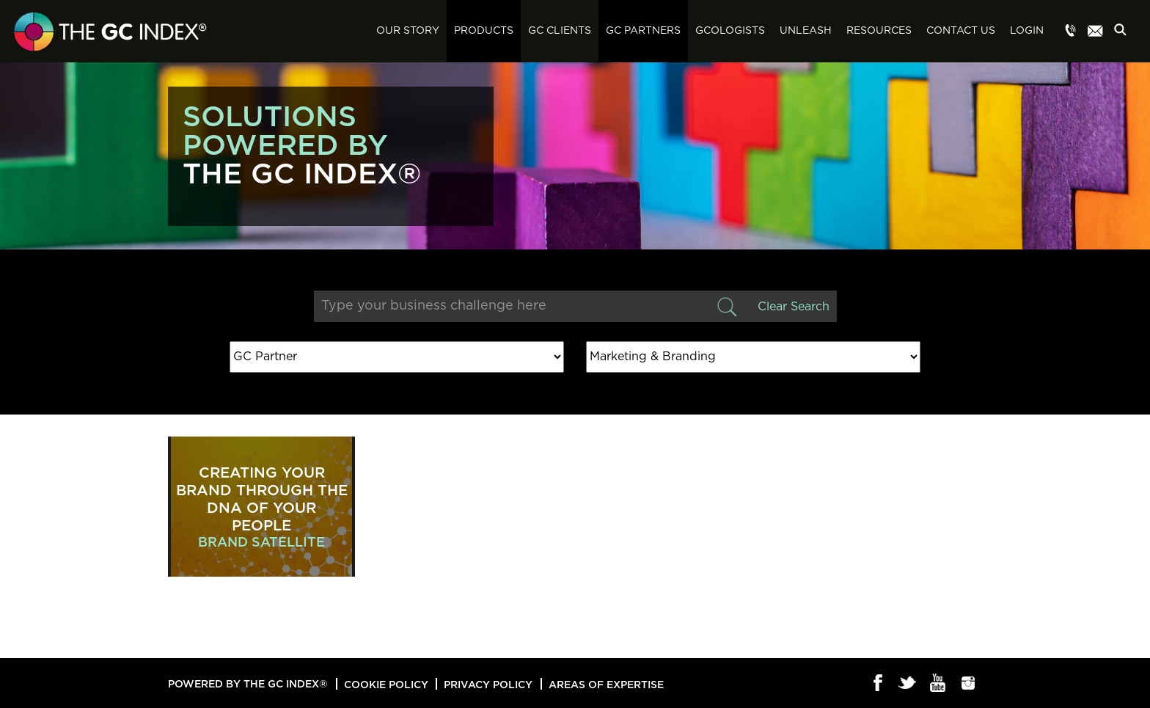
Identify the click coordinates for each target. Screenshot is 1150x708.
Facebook (878, 684)
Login (1027, 31)
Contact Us (960, 31)
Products (483, 31)
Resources (879, 31)
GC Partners (643, 31)
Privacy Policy (488, 684)
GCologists (730, 31)
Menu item (1071, 32)
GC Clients (559, 31)
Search (1124, 31)
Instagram (968, 684)
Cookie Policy (386, 684)
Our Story (407, 31)
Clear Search (793, 307)
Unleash (806, 31)
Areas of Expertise (606, 684)
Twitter (908, 684)
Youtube (938, 684)
